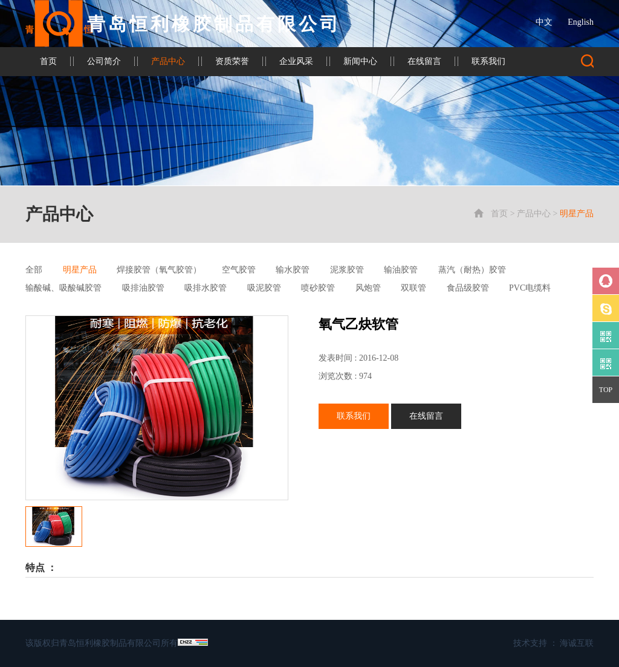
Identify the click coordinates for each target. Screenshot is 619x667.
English (581, 22)
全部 (33, 269)
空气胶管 (239, 269)
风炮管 (368, 287)
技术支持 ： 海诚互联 (553, 643)
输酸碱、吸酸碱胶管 (63, 287)
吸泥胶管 (264, 287)
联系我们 (488, 61)
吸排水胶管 (205, 287)
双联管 (413, 287)
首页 (48, 61)
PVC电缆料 (530, 287)
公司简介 (104, 61)
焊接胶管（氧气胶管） (159, 269)
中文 (544, 22)
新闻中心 (360, 61)
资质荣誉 (232, 61)
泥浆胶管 (347, 269)
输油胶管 (401, 269)
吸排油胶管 (143, 287)
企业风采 (296, 61)
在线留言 (424, 61)
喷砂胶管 (318, 287)
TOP (605, 389)
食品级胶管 (468, 287)
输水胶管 (293, 269)
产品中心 (168, 61)
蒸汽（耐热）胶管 (472, 269)
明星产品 (577, 213)
